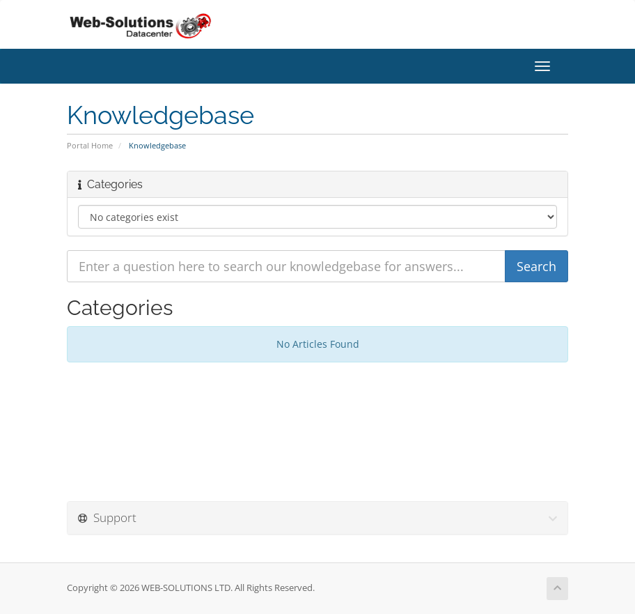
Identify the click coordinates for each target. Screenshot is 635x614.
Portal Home (90, 145)
